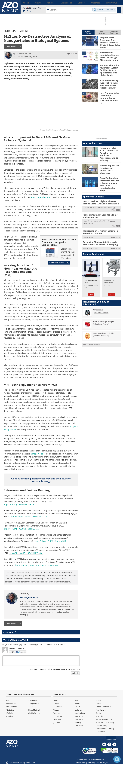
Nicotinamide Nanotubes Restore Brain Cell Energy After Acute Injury (110, 54)
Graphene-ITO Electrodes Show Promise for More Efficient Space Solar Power (109, 41)
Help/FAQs (79, 719)
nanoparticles (37, 453)
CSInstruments (92, 232)
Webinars (57, 713)
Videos (56, 710)
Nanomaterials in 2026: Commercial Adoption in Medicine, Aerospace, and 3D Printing (110, 146)
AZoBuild (9, 713)
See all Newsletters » (91, 329)
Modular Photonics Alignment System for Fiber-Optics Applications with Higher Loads (109, 68)
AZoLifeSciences (34, 713)
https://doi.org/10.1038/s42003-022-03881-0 (27, 516)
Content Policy (101, 725)
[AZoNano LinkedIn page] (24, 11)
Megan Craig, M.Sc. (30, 57)
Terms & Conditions (104, 719)
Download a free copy (59, 262)
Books (77, 700)
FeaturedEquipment (114, 32)
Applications (80, 713)
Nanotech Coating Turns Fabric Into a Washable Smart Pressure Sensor (108, 80)
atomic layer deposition (41, 197)
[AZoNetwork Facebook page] (27, 11)
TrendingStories (88, 32)
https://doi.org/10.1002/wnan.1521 (50, 541)
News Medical (34, 710)
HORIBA (90, 222)
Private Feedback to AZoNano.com (65, 669)
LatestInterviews (101, 32)
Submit (75, 673)
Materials (78, 710)
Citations (9, 632)
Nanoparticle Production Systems (109, 266)
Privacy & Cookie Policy (105, 722)
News (55, 700)
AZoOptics (10, 710)
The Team (79, 725)
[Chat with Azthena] (117, 759)
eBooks (77, 703)
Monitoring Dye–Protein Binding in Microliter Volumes (98, 217)
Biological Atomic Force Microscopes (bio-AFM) (91, 268)
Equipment (57, 707)
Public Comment (39, 669)
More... (118, 2)
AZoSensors (33, 700)
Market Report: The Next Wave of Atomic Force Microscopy (109, 158)
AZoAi (30, 707)
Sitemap (78, 722)
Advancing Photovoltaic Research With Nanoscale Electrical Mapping (100, 228)
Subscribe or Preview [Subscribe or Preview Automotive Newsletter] (101, 296)
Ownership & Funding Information (105, 730)
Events (77, 707)
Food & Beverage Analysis (103, 306)
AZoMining (10, 716)
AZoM (8, 700)
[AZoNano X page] (30, 11)
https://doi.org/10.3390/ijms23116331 (21, 504)
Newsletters (101, 710)
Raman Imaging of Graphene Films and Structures (100, 201)
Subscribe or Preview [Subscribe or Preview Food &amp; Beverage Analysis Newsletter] (101, 308)
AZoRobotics (11, 703)
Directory (57, 719)
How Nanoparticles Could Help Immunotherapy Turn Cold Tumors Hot (110, 93)
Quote (91, 278)
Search (98, 703)
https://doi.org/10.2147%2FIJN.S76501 (26, 553)
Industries (79, 716)
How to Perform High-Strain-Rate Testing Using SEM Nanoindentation (101, 188)
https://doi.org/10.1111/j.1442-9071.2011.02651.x (37, 565)
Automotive (98, 294)
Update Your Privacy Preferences (20, 761)
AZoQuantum (33, 703)
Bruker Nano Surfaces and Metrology (101, 193)
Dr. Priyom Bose (29, 597)
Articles (56, 703)
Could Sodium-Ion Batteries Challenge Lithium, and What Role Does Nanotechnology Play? (110, 172)
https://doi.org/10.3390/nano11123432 (21, 528)
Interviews (57, 716)
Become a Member (103, 707)
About (98, 700)
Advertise (100, 716)
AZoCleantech (11, 707)
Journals (56, 722)
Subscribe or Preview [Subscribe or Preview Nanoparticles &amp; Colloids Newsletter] (101, 320)
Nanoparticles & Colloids (103, 317)
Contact (99, 713)
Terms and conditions (41, 581)
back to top (111, 738)
